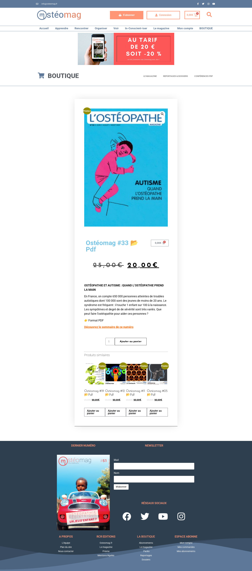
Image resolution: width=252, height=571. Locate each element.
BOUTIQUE (206, 28)
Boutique (63, 76)
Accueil (44, 28)
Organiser (101, 28)
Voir (116, 28)
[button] (209, 14)
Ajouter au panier (131, 341)
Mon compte (185, 28)
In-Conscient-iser (136, 28)
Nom (116, 473)
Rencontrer (81, 28)
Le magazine (162, 28)
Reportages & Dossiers (175, 76)
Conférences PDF (203, 76)
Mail (116, 460)
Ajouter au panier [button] (93, 412)
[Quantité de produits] (110, 341)
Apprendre (61, 28)
